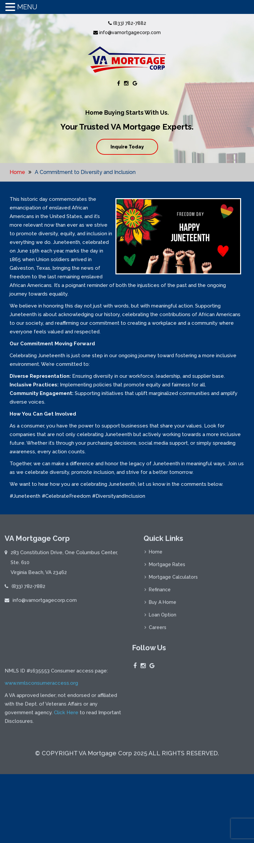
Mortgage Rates (167, 567)
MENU (27, 7)
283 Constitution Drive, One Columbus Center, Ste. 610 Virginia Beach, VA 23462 (64, 565)
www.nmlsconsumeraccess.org (41, 756)
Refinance (160, 592)
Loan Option (162, 617)
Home (17, 172)
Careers (157, 630)
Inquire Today (127, 146)
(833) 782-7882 (127, 23)
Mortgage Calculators (173, 580)
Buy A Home (162, 605)
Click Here (66, 785)
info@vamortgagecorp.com (127, 32)
